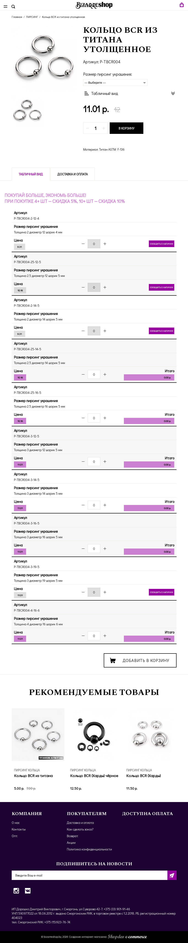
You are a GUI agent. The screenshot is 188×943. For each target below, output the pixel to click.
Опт (14, 836)
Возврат (72, 836)
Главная (17, 17)
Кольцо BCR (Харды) (143, 775)
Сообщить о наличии (161, 244)
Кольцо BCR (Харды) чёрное (94, 775)
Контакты (19, 829)
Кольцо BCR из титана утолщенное (63, 17)
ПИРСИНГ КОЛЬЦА (27, 770)
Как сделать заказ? (80, 829)
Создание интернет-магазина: (108, 936)
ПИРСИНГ (32, 17)
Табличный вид (31, 174)
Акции (71, 842)
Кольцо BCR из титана (33, 775)
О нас (16, 822)
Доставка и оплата (72, 174)
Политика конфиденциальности (89, 849)
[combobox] (115, 82)
